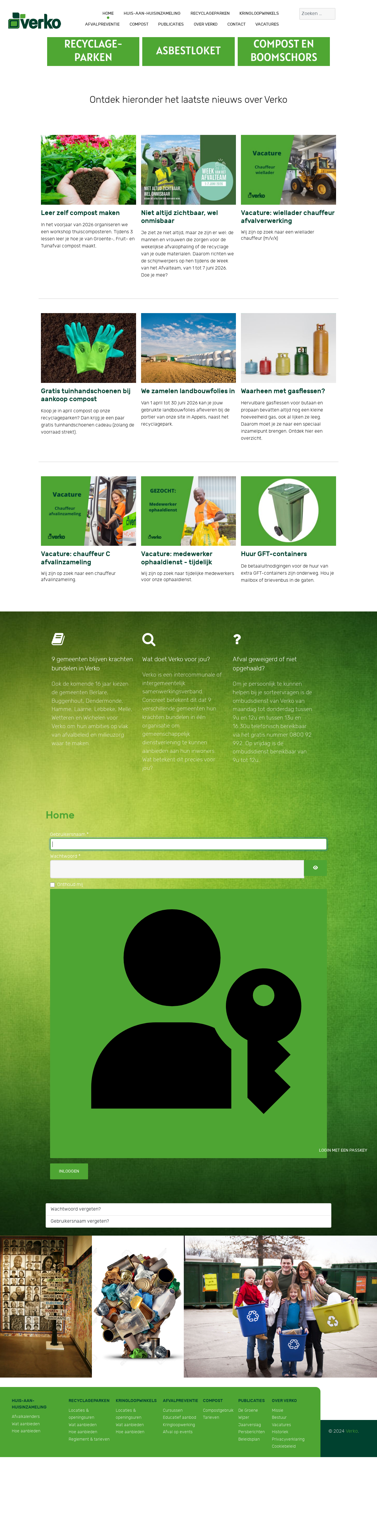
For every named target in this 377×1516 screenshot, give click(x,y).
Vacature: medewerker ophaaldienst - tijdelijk (176, 558)
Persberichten (251, 1431)
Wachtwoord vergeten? (76, 1209)
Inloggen (69, 1171)
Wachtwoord (65, 856)
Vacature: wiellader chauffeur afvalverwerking (288, 217)
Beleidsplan (249, 1439)
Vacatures (281, 1424)
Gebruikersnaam (69, 834)
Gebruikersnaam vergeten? (80, 1221)
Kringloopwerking (179, 1424)
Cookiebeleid (284, 1446)
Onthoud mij (70, 884)
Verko (352, 1431)
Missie (277, 1410)
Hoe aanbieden (26, 1431)
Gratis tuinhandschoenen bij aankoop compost (85, 395)
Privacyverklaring (288, 1439)
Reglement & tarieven (89, 1439)
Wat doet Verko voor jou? (176, 659)
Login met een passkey (193, 1023)
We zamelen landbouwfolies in (188, 391)
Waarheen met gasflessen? (283, 391)
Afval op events (178, 1431)
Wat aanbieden (26, 1423)
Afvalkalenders (26, 1416)
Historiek (280, 1431)
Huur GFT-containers (274, 554)
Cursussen (173, 1410)
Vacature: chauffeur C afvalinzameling (75, 558)
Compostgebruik (218, 1410)
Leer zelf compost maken (80, 213)
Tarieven (211, 1417)
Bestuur (279, 1417)
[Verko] (34, 20)
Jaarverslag (249, 1424)
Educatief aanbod (179, 1417)
